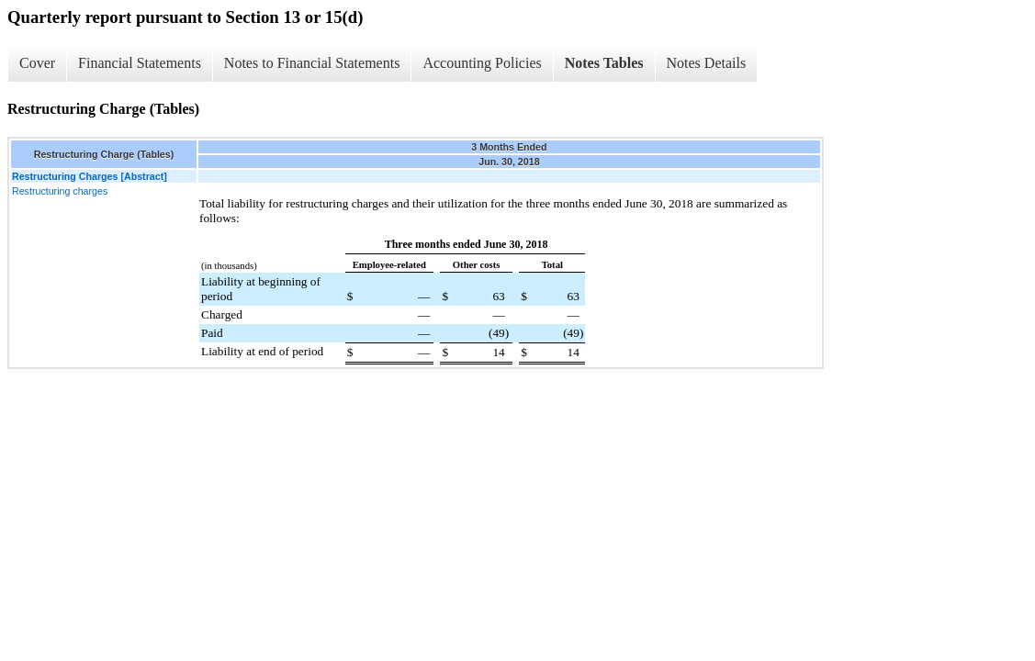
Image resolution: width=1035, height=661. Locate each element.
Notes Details (707, 63)
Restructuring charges (59, 190)
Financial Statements (139, 63)
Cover (37, 63)
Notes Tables (604, 63)
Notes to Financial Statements (312, 63)
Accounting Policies (481, 63)
